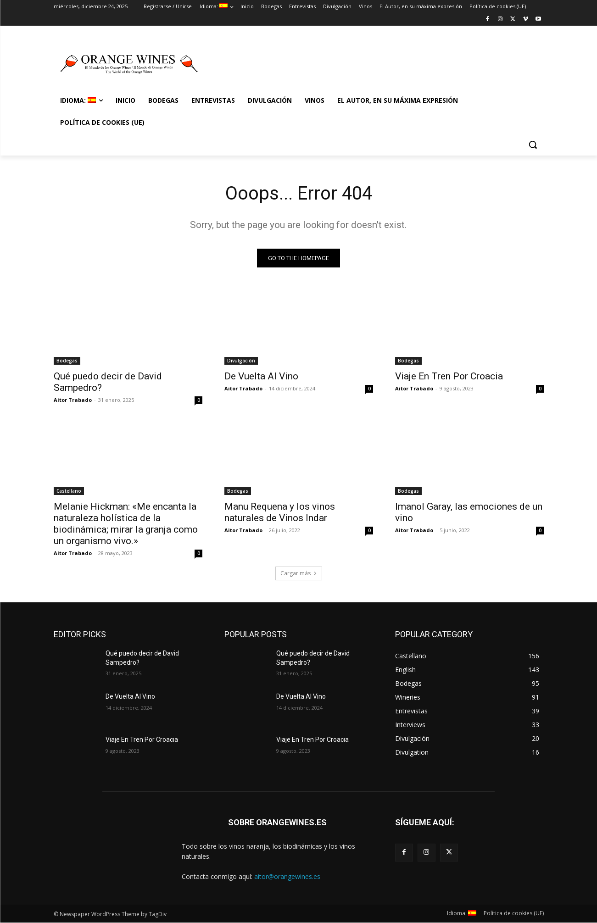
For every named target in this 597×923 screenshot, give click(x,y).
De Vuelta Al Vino (261, 376)
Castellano (68, 491)
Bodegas (67, 360)
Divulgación (241, 360)
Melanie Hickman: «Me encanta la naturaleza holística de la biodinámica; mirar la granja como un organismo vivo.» (126, 523)
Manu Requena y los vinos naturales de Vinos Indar (279, 512)
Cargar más (298, 573)
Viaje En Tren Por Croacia (449, 376)
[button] (533, 144)
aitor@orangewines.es (287, 876)
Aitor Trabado (73, 399)
